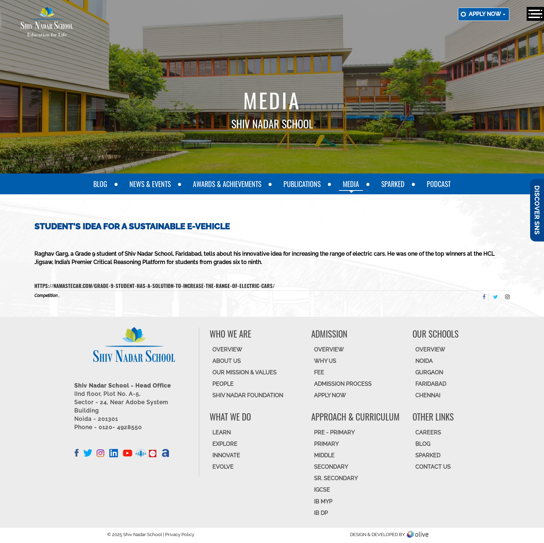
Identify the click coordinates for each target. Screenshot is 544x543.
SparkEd (393, 184)
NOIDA (424, 361)
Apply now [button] (487, 14)
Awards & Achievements (227, 184)
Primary (326, 444)
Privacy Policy (179, 534)
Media (351, 184)
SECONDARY (331, 467)
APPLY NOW (330, 395)
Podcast (439, 184)
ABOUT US (226, 361)
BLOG (422, 444)
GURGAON (429, 372)
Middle (324, 455)
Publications (302, 184)
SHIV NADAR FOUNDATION (247, 395)
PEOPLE (222, 384)
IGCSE (322, 489)
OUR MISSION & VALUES (244, 372)
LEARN (221, 432)
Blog (100, 184)
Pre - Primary (334, 432)
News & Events (150, 184)
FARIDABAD (430, 384)
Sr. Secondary (336, 478)
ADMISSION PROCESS (343, 384)
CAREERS (428, 432)
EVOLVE (222, 467)
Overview (430, 349)
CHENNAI (427, 395)
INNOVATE (226, 455)
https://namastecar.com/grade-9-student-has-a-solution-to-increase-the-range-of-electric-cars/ (154, 285)
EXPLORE (224, 444)
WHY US (325, 361)
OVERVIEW (227, 349)
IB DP (321, 513)
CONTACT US (433, 467)
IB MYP (323, 501)
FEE (319, 372)
